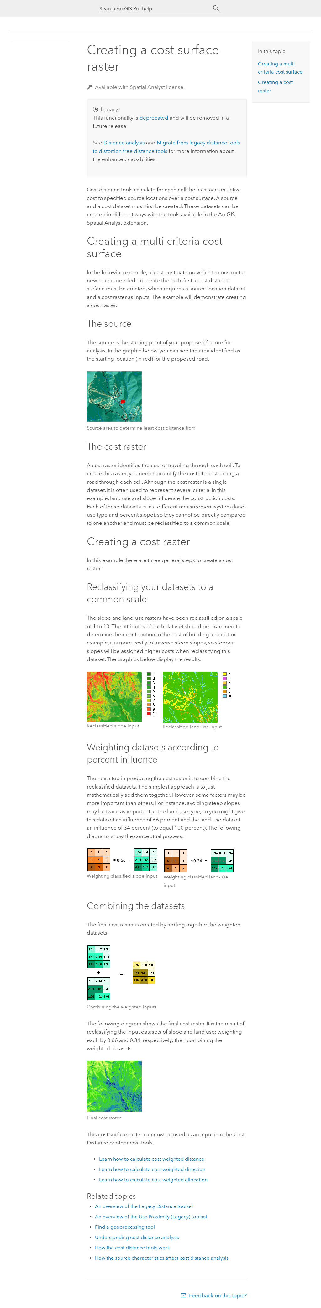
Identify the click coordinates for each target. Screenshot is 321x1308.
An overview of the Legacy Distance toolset (144, 1206)
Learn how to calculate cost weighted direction (152, 1169)
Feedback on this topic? (218, 1295)
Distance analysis (124, 142)
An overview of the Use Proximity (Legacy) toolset (151, 1217)
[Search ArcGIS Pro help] (154, 8)
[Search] (216, 8)
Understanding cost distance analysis (137, 1237)
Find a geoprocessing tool (125, 1227)
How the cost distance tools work (132, 1248)
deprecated (153, 118)
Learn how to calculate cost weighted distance (151, 1159)
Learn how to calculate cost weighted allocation (153, 1180)
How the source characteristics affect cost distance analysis (162, 1258)
